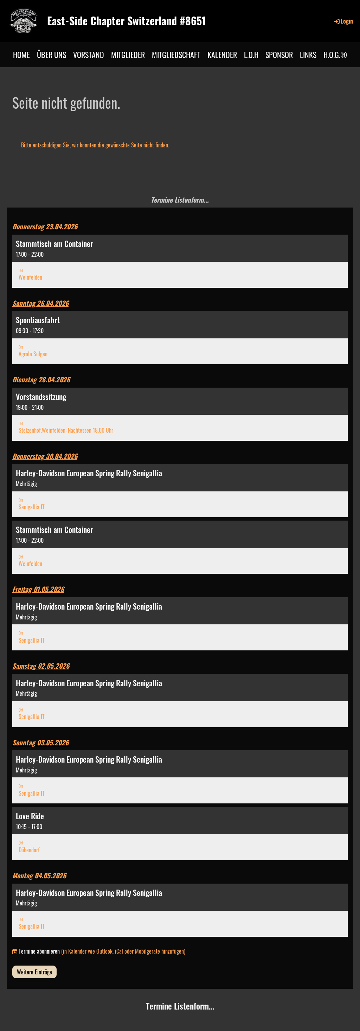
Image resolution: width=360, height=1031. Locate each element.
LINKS (308, 54)
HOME (21, 54)
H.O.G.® (335, 54)
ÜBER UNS (51, 54)
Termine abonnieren (39, 951)
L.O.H (251, 54)
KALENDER (222, 54)
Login (343, 21)
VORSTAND (88, 54)
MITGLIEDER (128, 54)
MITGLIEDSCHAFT (176, 54)
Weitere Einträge (34, 972)
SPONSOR (279, 54)
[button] (180, 261)
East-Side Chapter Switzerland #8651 (126, 20)
